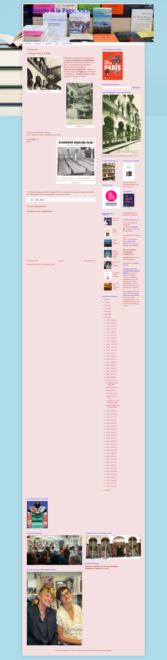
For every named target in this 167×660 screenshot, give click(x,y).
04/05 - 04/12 (110, 450)
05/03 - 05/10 (110, 438)
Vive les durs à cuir (116, 219)
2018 (106, 308)
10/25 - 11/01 (110, 344)
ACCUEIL (28, 44)
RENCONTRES (67, 44)
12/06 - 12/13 (110, 329)
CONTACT (38, 44)
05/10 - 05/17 (110, 435)
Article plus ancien (89, 261)
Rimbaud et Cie (110, 390)
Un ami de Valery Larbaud (116, 274)
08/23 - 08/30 (110, 368)
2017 (106, 311)
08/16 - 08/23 (110, 371)
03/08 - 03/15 (110, 462)
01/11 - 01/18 (110, 486)
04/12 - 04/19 (110, 447)
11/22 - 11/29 (110, 335)
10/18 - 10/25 (110, 347)
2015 (106, 317)
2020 (106, 302)
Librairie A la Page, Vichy (60, 10)
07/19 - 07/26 (110, 411)
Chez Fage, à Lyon (111, 393)
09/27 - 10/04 (110, 356)
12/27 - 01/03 (110, 320)
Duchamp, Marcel (111, 387)
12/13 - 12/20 (110, 326)
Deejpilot (96, 650)
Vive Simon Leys (115, 231)
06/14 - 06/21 (110, 426)
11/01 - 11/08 (110, 341)
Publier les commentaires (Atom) (45, 264)
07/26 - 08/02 (110, 380)
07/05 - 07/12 (110, 417)
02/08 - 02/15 (110, 474)
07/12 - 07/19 (110, 414)
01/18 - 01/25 (110, 483)
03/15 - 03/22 (110, 459)
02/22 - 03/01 (110, 468)
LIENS (57, 44)
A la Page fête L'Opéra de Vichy (116, 286)
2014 (106, 490)
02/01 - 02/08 (110, 477)
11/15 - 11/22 (110, 338)
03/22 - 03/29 (110, 456)
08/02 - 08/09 (110, 377)
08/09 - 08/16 (110, 374)
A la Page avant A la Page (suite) (112, 383)
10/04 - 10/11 (110, 353)
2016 (106, 314)
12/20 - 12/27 (110, 323)
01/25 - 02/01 (110, 480)
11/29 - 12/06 (110, 332)
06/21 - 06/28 (110, 423)
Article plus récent (32, 261)
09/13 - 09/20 (110, 362)
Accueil (61, 261)
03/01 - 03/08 (110, 465)
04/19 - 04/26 (110, 444)
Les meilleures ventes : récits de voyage (113, 401)
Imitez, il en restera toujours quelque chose (116, 254)
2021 (106, 299)
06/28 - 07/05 (110, 420)
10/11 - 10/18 (110, 350)
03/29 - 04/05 (110, 453)
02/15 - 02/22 (110, 471)
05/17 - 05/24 (110, 432)
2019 (106, 305)
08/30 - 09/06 (110, 365)
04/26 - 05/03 (110, 441)
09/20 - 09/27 (110, 359)
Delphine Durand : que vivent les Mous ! (112, 406)
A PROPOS (48, 44)
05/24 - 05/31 (110, 429)
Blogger (108, 650)
